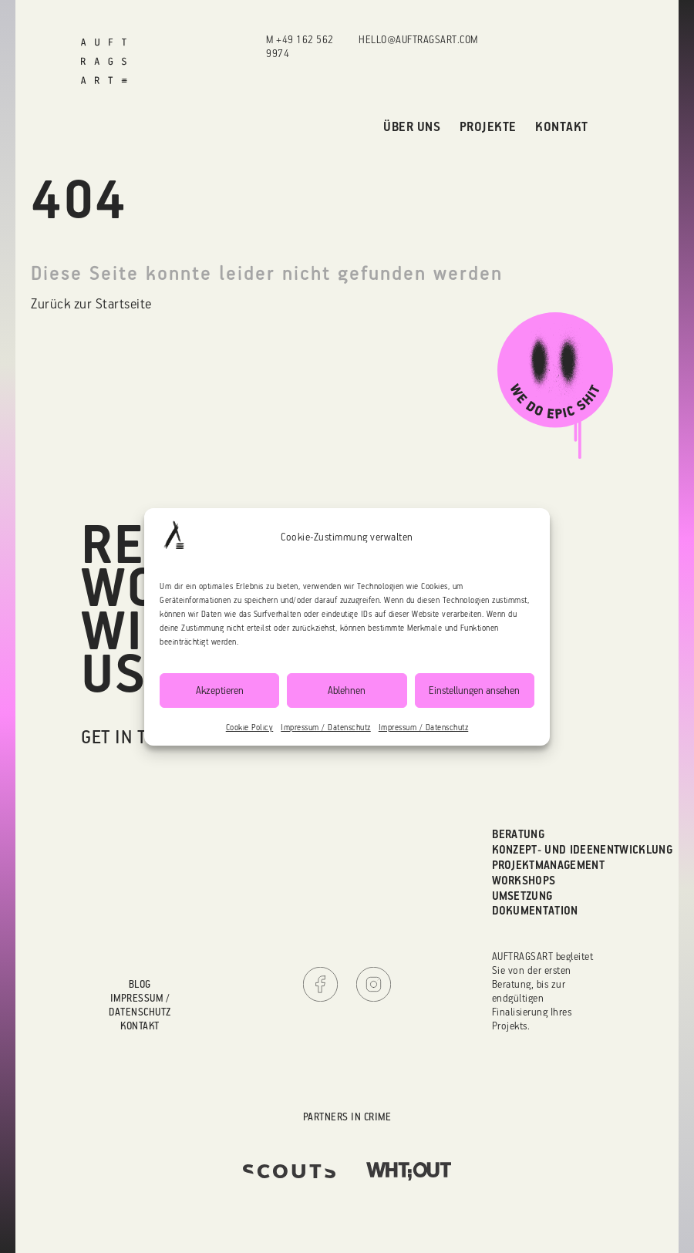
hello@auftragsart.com (418, 38)
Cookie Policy (250, 727)
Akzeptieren (220, 689)
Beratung (518, 834)
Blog (140, 983)
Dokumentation (535, 910)
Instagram (373, 984)
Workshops (524, 880)
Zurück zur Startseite (91, 303)
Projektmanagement (548, 864)
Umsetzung (522, 895)
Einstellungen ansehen (474, 689)
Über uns (411, 126)
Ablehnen (347, 689)
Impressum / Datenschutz (326, 727)
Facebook (320, 984)
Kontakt (561, 126)
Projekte (488, 126)
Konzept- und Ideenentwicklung (582, 849)
